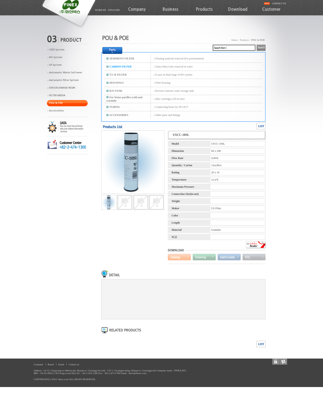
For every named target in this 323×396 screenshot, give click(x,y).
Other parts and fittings (167, 115)
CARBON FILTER (120, 66)
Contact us (74, 364)
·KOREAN (100, 10)
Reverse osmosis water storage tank (174, 90)
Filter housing (162, 82)
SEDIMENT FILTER (121, 58)
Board (51, 364)
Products (204, 9)
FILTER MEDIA (57, 95)
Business (170, 9)
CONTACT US (279, 3)
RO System (55, 57)
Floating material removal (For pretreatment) (179, 58)
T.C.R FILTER (118, 74)
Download (237, 9)
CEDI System (56, 49)
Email (61, 364)
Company (137, 9)
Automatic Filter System (64, 80)
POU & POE (56, 103)
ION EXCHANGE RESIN (62, 88)
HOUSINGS (116, 82)
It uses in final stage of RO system (173, 74)
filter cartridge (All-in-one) (170, 98)
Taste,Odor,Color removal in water (174, 66)
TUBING (114, 107)
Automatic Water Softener (65, 72)
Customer (271, 9)
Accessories (56, 110)
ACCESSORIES (118, 115)
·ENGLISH (114, 10)
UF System (55, 65)
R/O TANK (115, 90)
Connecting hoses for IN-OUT (171, 107)
